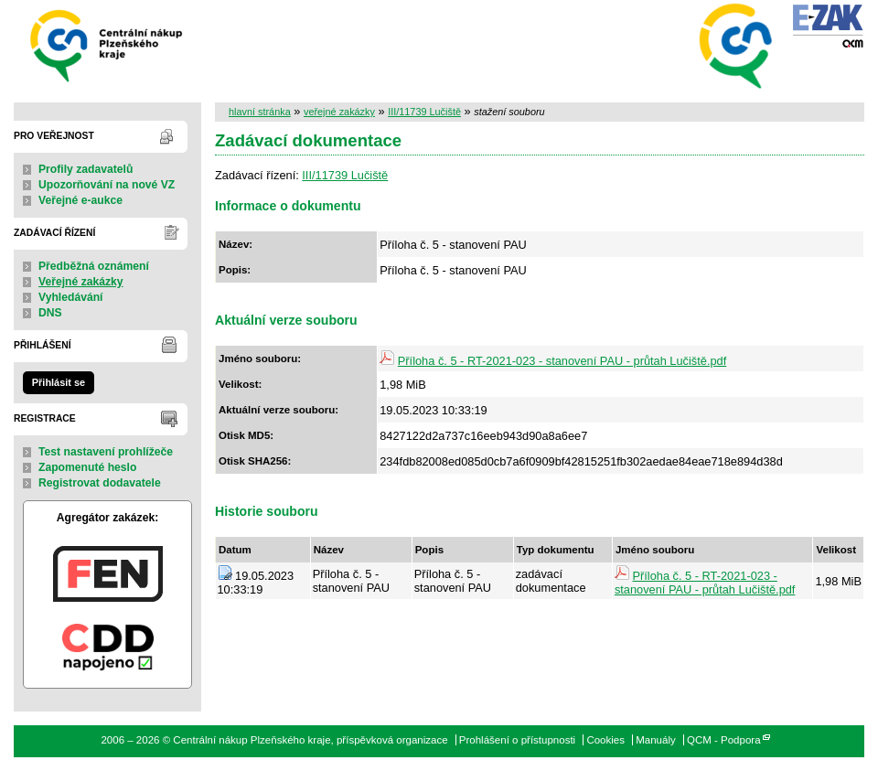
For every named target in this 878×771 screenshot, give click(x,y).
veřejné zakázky (339, 111)
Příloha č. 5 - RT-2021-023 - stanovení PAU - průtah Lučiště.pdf (562, 361)
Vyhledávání (70, 297)
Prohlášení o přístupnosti (517, 739)
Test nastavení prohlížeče (105, 451)
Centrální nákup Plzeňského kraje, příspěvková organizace (107, 44)
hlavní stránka (260, 111)
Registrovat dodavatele (99, 483)
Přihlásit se (58, 382)
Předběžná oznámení (93, 266)
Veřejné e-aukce (80, 200)
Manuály (656, 739)
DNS (50, 312)
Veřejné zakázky (80, 281)
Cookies (605, 739)
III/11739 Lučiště (424, 111)
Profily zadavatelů (85, 169)
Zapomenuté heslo (87, 467)
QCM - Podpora (724, 739)
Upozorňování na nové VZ (106, 184)
